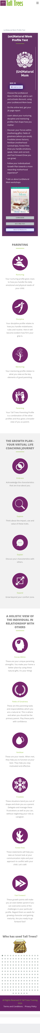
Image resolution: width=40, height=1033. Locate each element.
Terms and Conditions (13, 1006)
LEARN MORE (20, 218)
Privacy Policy (30, 1006)
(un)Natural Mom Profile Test (14, 30)
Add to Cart (16, 87)
